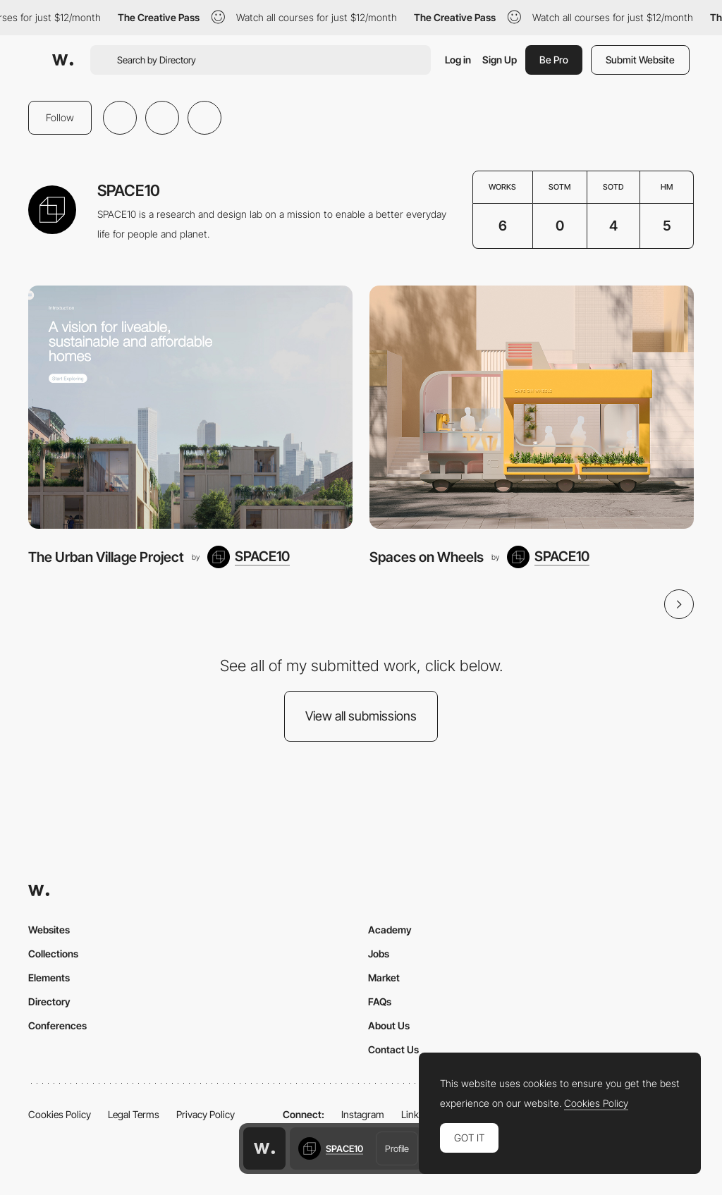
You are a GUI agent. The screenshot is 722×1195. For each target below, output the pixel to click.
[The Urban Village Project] (190, 407)
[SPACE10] (248, 557)
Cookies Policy (59, 1114)
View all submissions (361, 716)
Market (384, 977)
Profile (397, 1148)
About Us (389, 1025)
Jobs (378, 954)
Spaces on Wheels (426, 557)
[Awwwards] (62, 60)
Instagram (362, 1114)
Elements (49, 977)
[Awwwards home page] (264, 1148)
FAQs (379, 1001)
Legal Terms (133, 1114)
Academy (390, 930)
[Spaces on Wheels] (531, 407)
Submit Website (640, 60)
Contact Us (393, 1049)
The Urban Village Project (106, 557)
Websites (49, 930)
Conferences (57, 1025)
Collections (53, 954)
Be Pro (553, 60)
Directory (49, 1001)
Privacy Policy (205, 1114)
